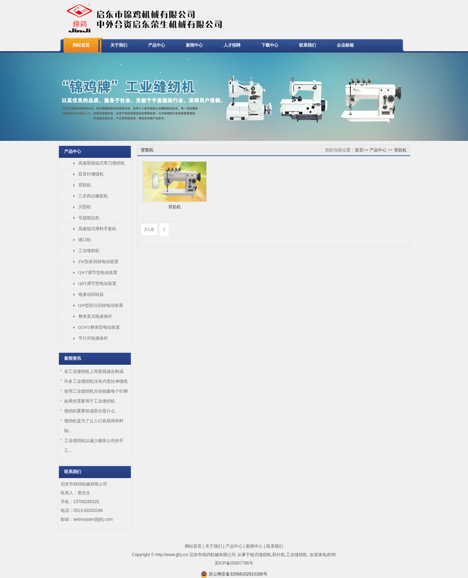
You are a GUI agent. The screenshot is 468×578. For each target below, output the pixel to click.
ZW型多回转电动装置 (98, 261)
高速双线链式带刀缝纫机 (101, 163)
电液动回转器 (91, 294)
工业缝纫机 (88, 250)
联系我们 (307, 45)
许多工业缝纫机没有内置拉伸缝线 (96, 381)
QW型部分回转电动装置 (100, 305)
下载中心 (269, 45)
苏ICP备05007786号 (234, 563)
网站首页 (81, 45)
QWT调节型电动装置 (97, 272)
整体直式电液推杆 (95, 316)
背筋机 (84, 185)
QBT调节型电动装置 (97, 283)
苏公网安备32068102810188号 (238, 574)
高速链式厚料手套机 (97, 228)
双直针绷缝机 (91, 174)
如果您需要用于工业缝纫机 (89, 401)
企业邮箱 (345, 45)
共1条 (149, 229)
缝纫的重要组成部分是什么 (89, 411)
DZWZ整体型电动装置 (99, 327)
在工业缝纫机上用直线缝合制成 (93, 371)
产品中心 (156, 45)
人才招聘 (232, 45)
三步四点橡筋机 (93, 195)
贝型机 (84, 206)
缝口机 (84, 239)
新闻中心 (194, 45)
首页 (359, 150)
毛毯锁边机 (88, 217)
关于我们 (118, 45)
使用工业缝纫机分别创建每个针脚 (96, 391)
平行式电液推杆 (93, 338)
